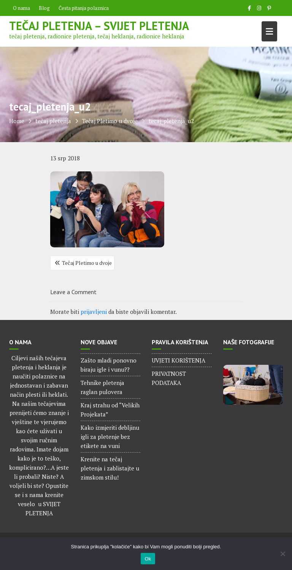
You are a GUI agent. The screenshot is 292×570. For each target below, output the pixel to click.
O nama (21, 8)
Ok (147, 559)
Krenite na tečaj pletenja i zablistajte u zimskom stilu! (110, 468)
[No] (282, 553)
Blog (44, 8)
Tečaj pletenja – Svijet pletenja (99, 25)
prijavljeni (94, 311)
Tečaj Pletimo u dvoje (87, 262)
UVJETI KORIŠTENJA (178, 360)
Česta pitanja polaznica (84, 8)
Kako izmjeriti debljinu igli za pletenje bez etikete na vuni (110, 437)
